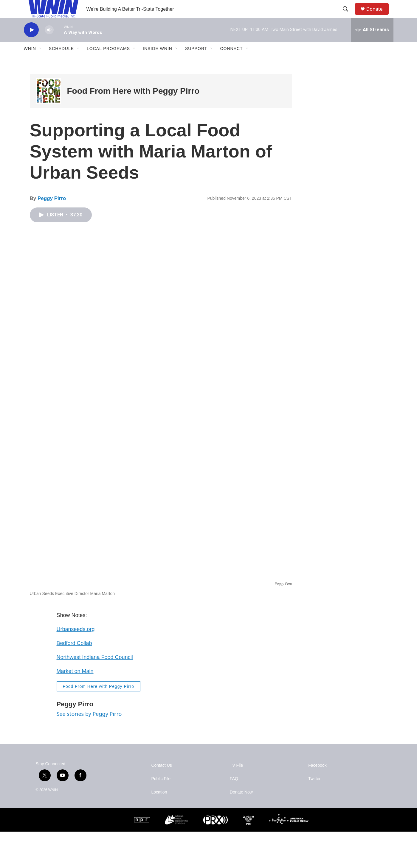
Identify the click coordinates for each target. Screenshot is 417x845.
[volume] (49, 43)
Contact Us (161, 779)
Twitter (314, 792)
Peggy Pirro (52, 212)
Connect (231, 62)
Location (159, 805)
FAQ (234, 792)
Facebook (317, 779)
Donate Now (241, 805)
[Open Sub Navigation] (40, 62)
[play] (31, 43)
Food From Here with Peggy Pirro (133, 104)
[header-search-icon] (348, 15)
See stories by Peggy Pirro (89, 727)
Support (196, 62)
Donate (378, 16)
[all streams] (372, 43)
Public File (161, 792)
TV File (236, 779)
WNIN (30, 62)
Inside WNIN (157, 62)
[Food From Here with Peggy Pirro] (48, 104)
